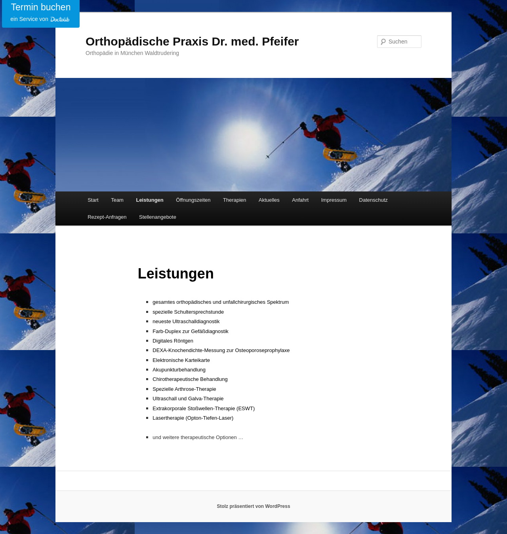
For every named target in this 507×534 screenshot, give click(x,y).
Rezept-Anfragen (107, 217)
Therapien (234, 200)
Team (117, 200)
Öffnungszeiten (193, 200)
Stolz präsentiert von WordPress (253, 506)
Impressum (334, 200)
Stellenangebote (157, 217)
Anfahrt (300, 200)
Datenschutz (373, 200)
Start (93, 200)
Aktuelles (269, 200)
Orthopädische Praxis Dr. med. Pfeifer (192, 41)
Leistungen (149, 200)
